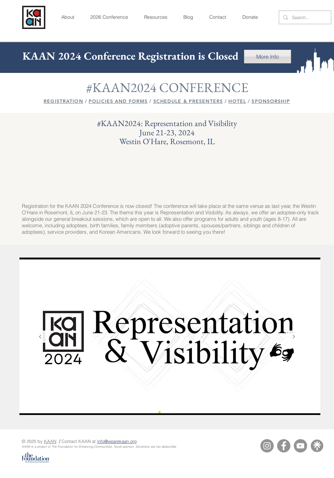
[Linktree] (317, 445)
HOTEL (237, 101)
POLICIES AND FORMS (118, 101)
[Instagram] (267, 445)
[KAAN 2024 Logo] (159, 412)
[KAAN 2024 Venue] (167, 412)
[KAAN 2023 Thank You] (174, 412)
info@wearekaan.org (117, 441)
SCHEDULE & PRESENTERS (188, 101)
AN (53, 441)
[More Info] (267, 56)
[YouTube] (300, 445)
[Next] (294, 337)
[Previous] (40, 337)
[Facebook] (283, 445)
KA (47, 441)
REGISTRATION (63, 101)
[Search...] (304, 17)
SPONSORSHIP (271, 101)
